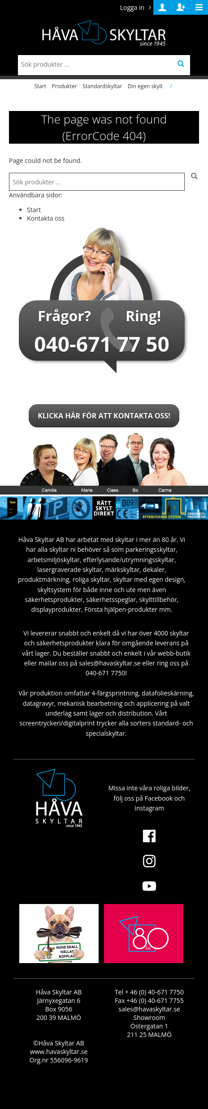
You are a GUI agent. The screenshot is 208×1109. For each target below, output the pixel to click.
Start (40, 86)
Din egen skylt (145, 86)
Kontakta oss (46, 218)
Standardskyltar (102, 86)
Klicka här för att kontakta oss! (104, 416)
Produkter (64, 86)
